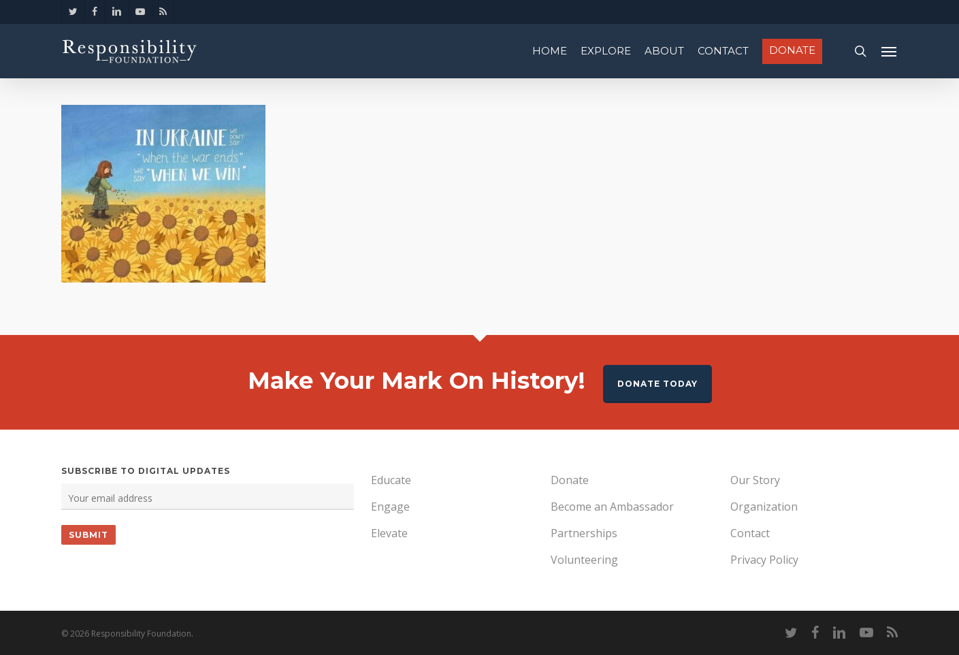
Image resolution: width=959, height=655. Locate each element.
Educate (391, 480)
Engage (390, 506)
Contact (750, 533)
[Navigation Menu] (889, 51)
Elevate (389, 533)
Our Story (755, 480)
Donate (570, 480)
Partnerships (584, 533)
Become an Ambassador (612, 506)
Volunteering (584, 559)
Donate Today (657, 384)
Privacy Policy (764, 559)
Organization (764, 506)
